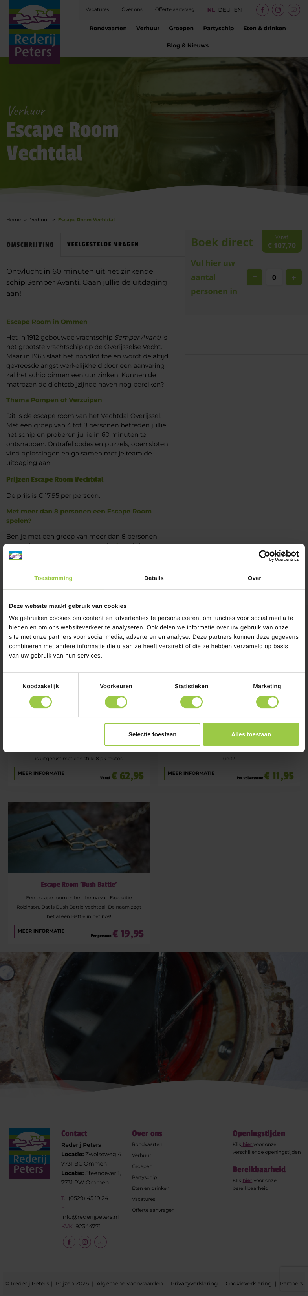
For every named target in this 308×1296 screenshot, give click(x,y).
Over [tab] (255, 578)
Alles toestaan (251, 734)
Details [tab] (154, 578)
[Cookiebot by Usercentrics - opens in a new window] (264, 556)
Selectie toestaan (152, 734)
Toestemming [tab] (53, 578)
